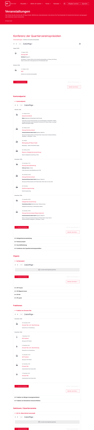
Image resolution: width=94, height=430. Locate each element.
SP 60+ (18, 296)
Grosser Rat (25, 368)
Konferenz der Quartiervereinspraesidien (28, 249)
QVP (22, 71)
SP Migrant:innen (21, 293)
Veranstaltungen (17, 39)
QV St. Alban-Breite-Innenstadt (25, 416)
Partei (48, 4)
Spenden (85, 3)
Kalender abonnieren (73, 87)
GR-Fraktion (25, 340)
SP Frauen (19, 290)
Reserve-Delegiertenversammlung (31, 153)
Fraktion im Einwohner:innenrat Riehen (28, 403)
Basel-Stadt (13, 3)
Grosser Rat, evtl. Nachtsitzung (30, 327)
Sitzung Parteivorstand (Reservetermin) (33, 214)
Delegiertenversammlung (29, 202)
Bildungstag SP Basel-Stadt (29, 143)
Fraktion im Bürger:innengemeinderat (27, 400)
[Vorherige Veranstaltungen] (14, 44)
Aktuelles (24, 4)
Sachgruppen (20, 262)
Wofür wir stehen (36, 4)
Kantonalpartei (20, 102)
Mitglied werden (73, 3)
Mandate (57, 4)
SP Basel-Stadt (8, 21)
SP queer (19, 300)
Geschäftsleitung (21, 246)
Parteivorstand (20, 243)
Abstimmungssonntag (28, 189)
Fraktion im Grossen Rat (23, 312)
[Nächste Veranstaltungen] (16, 44)
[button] (47, 102)
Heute (20, 43)
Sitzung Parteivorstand (28, 130)
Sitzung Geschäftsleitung (29, 166)
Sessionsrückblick (27, 116)
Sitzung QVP (24, 54)
